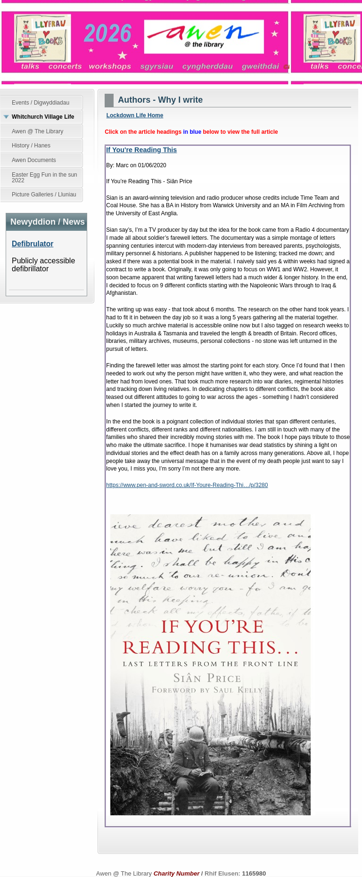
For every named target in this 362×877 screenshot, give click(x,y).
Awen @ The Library (181, 42)
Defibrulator (32, 244)
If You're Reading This (141, 150)
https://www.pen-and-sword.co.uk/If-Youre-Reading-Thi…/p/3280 (187, 485)
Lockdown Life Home (135, 115)
